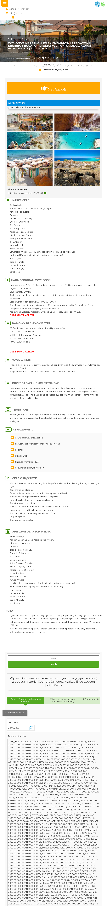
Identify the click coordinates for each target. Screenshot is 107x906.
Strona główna (49, 64)
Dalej (53, 664)
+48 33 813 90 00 (19, 9)
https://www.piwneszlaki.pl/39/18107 (25, 193)
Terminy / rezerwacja (53, 88)
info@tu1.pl (15, 13)
